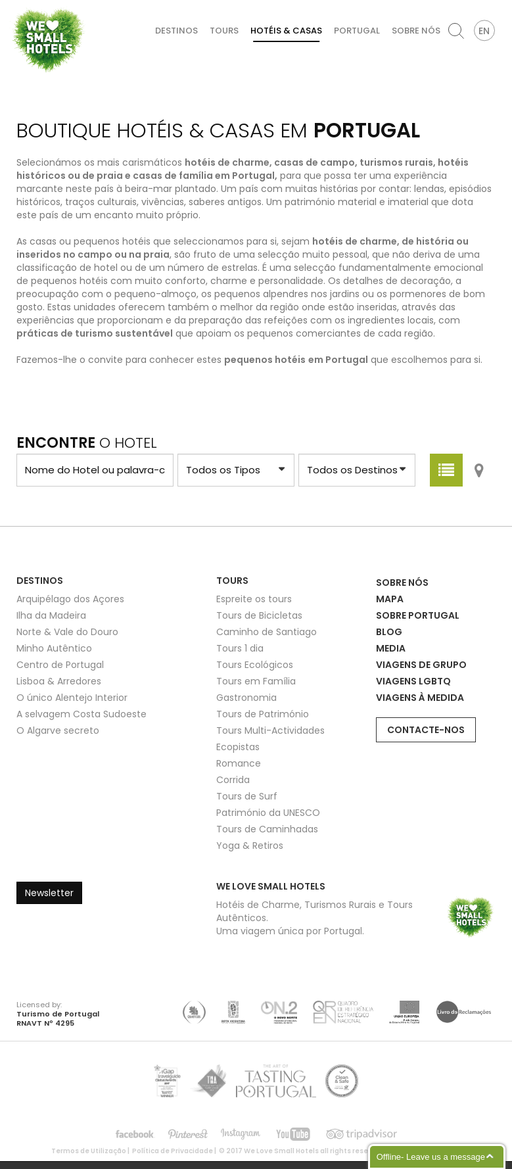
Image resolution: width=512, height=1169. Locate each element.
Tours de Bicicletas (259, 615)
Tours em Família (256, 681)
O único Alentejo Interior (72, 697)
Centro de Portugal (60, 664)
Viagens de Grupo (421, 664)
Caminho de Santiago (266, 631)
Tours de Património (262, 714)
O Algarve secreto (57, 730)
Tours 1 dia (240, 648)
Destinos (176, 30)
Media (391, 648)
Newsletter (49, 892)
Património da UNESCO (268, 812)
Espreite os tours (254, 599)
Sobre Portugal (417, 615)
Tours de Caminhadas (267, 829)
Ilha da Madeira (51, 615)
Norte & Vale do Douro (67, 631)
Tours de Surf (246, 796)
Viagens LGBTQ (413, 681)
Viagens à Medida (420, 697)
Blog (389, 631)
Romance (238, 763)
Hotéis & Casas (286, 30)
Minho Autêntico (54, 648)
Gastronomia (246, 697)
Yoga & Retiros (249, 845)
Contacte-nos (426, 729)
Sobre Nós (416, 30)
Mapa (390, 599)
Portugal (357, 30)
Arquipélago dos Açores (70, 599)
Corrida (233, 779)
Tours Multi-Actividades (270, 730)
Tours (224, 30)
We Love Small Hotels (14, 6)
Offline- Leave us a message (431, 1157)
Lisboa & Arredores (58, 681)
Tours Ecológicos (254, 664)
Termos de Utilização (88, 1151)
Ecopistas (238, 746)
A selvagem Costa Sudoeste (81, 714)
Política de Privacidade (172, 1151)
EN (484, 30)
